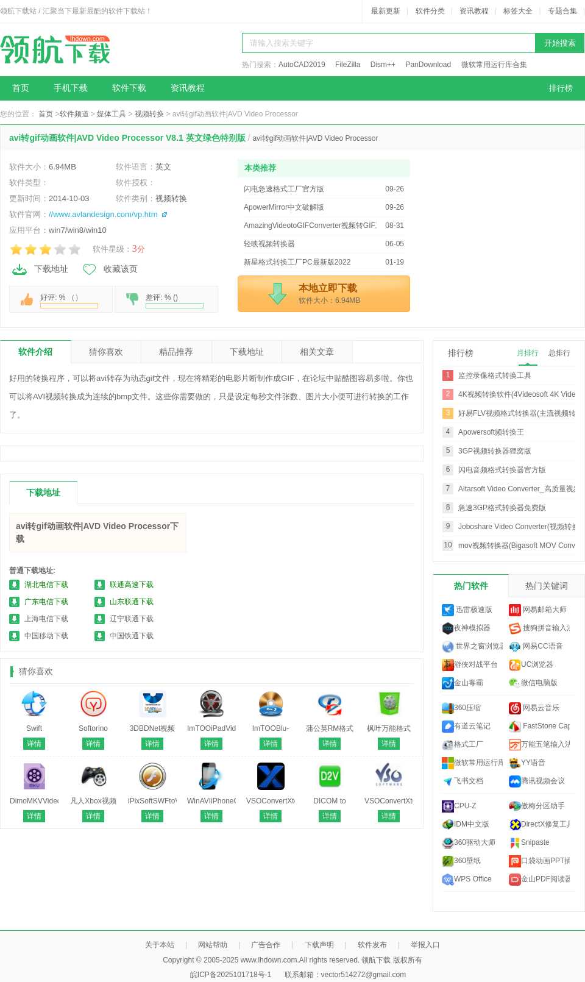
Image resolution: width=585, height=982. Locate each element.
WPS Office (467, 879)
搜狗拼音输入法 (539, 628)
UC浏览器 (531, 665)
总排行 (559, 353)
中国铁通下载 (132, 636)
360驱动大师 (468, 843)
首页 (20, 88)
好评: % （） (69, 300)
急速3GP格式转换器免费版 (502, 507)
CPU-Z (459, 806)
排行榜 (561, 88)
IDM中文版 (465, 825)
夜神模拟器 (466, 628)
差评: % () (175, 300)
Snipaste (529, 843)
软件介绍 (35, 352)
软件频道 (74, 114)
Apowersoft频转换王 (491, 432)
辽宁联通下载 (132, 618)
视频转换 (149, 114)
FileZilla (347, 64)
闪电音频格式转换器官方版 (502, 470)
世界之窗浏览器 (472, 647)
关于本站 (159, 945)
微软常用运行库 (472, 763)
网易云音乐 (534, 708)
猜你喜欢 (106, 352)
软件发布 (372, 945)
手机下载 (71, 88)
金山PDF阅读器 (539, 879)
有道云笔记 (466, 726)
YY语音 (527, 763)
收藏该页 (109, 269)
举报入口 (425, 945)
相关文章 (317, 352)
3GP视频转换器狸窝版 (494, 451)
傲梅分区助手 (537, 806)
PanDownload (428, 64)
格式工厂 (462, 745)
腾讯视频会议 (537, 781)
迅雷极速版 (467, 610)
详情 (34, 743)
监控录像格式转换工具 (494, 375)
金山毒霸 (462, 683)
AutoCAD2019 (301, 64)
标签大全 (518, 11)
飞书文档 (462, 781)
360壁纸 (461, 861)
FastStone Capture (539, 726)
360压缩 (461, 708)
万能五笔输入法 (539, 745)
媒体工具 (111, 114)
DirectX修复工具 (539, 825)
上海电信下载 (46, 618)
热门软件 (471, 586)
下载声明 (319, 945)
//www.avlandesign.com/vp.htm (103, 214)
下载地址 (39, 269)
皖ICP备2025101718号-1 (230, 974)
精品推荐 (176, 352)
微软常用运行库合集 (494, 64)
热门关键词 (546, 586)
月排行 (528, 353)
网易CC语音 (536, 647)
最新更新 (385, 11)
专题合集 (562, 11)
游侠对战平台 (470, 665)
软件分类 (430, 11)
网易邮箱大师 (538, 610)
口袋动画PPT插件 (539, 861)
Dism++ (382, 64)
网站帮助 (212, 945)
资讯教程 (474, 11)
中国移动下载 (46, 636)
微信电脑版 (533, 683)
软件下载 (129, 88)
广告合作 (265, 945)
